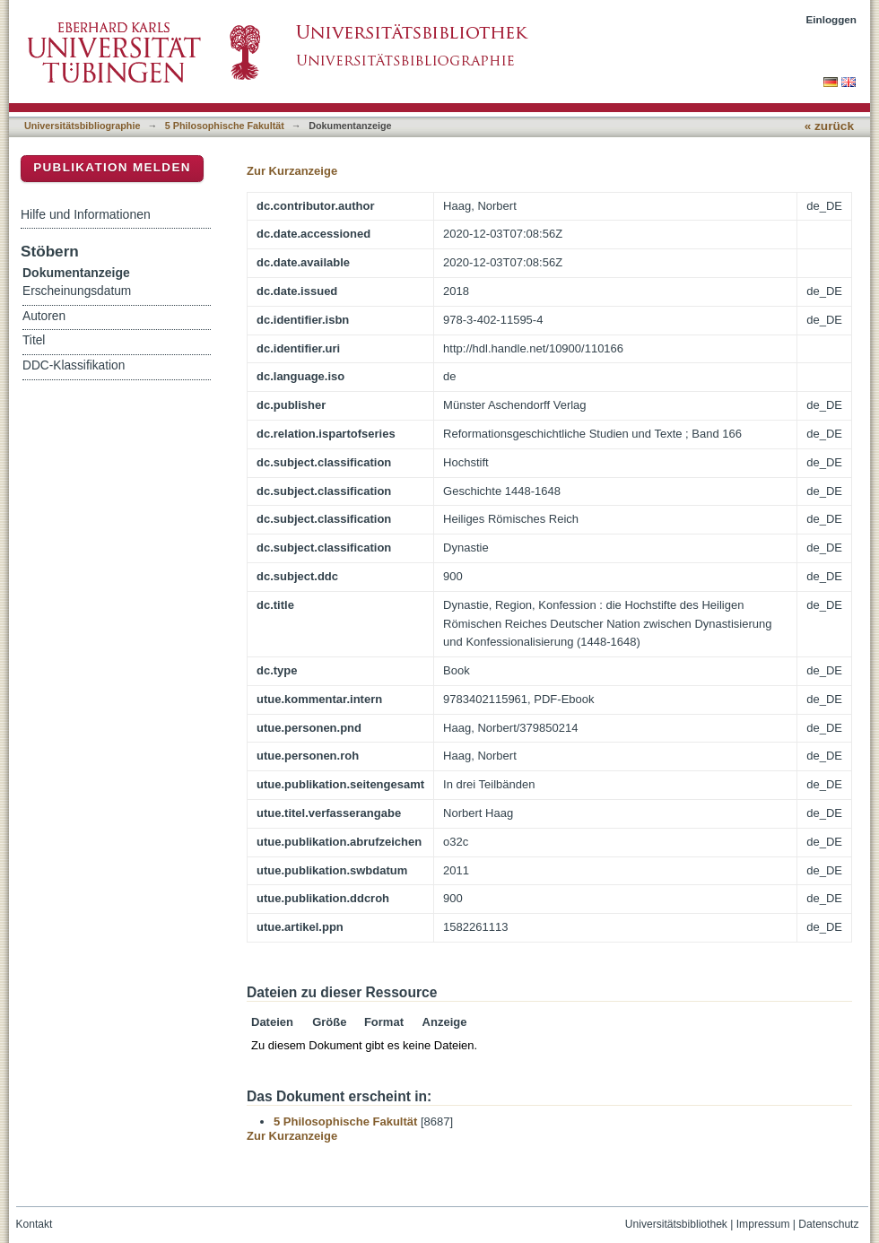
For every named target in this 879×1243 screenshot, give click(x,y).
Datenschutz (828, 1224)
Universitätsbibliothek (676, 1224)
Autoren (43, 316)
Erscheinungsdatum (76, 291)
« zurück (829, 126)
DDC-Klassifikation (73, 365)
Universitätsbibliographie (82, 125)
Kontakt (34, 1224)
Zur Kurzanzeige (292, 171)
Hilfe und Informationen (86, 214)
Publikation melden (112, 167)
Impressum (763, 1224)
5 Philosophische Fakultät (224, 125)
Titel (33, 340)
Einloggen (831, 19)
